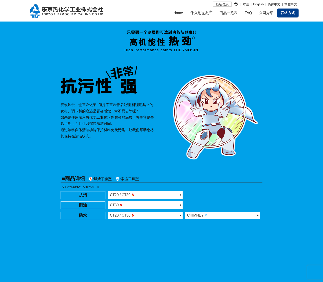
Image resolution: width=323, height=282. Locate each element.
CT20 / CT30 (122, 194)
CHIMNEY (197, 215)
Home (178, 13)
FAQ (248, 13)
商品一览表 (229, 13)
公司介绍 (266, 13)
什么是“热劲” (201, 12)
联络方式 (288, 13)
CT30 (116, 204)
